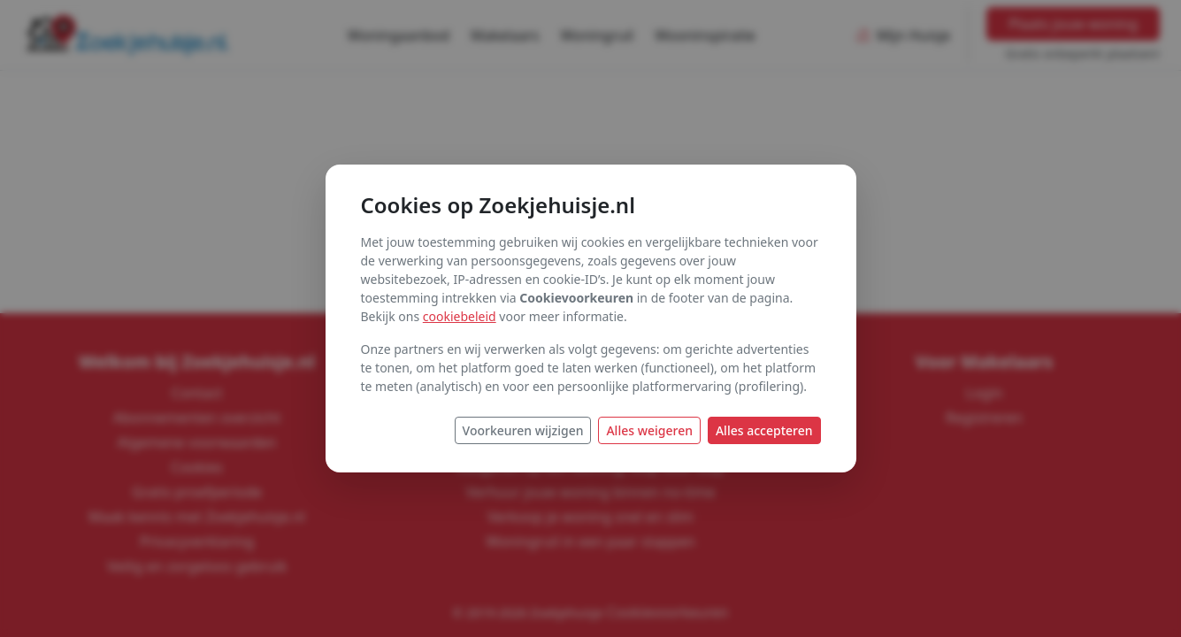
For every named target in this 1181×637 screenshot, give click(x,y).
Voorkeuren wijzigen (523, 430)
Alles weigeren (649, 430)
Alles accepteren (764, 430)
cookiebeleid (459, 316)
